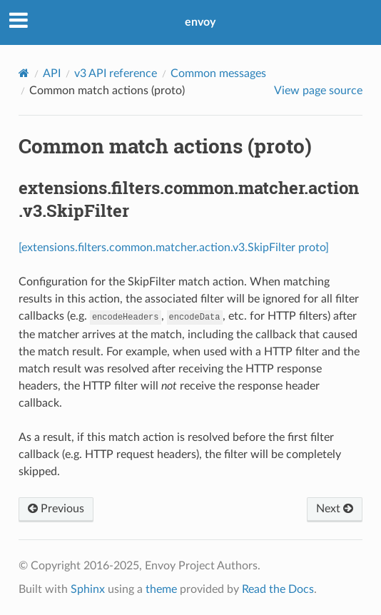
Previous (56, 508)
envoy (200, 22)
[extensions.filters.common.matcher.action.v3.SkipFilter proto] (174, 247)
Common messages (218, 73)
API (52, 73)
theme (161, 589)
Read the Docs (278, 589)
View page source (318, 90)
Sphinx (88, 589)
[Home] (24, 73)
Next (334, 508)
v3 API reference (115, 73)
